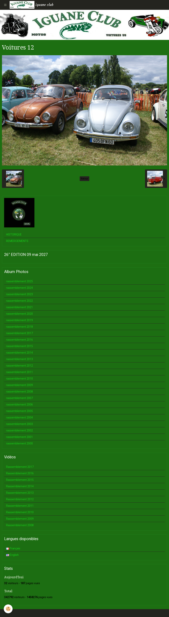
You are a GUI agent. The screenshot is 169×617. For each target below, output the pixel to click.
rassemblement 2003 (19, 424)
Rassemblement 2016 (20, 473)
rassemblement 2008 (19, 391)
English (12, 554)
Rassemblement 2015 (20, 479)
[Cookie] (8, 608)
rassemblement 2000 (19, 443)
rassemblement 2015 (19, 346)
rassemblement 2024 (19, 287)
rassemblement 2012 (19, 365)
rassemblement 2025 (19, 281)
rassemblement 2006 (19, 404)
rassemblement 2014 (19, 352)
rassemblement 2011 (19, 372)
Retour (84, 178)
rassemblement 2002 (19, 430)
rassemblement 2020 (19, 313)
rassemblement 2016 (19, 339)
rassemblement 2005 (19, 411)
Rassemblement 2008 (20, 525)
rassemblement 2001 (19, 437)
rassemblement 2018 (19, 326)
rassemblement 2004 (19, 417)
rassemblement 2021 (19, 307)
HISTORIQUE (14, 234)
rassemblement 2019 (19, 320)
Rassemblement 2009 (20, 518)
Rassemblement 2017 (20, 466)
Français (13, 548)
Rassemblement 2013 (20, 492)
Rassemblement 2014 (20, 486)
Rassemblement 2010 (20, 512)
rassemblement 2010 (19, 378)
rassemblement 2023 (19, 294)
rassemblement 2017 (19, 333)
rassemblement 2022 (19, 300)
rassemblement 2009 (19, 385)
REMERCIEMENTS (17, 241)
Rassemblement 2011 (20, 505)
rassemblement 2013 (19, 359)
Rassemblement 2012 (20, 499)
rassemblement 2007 (19, 398)
